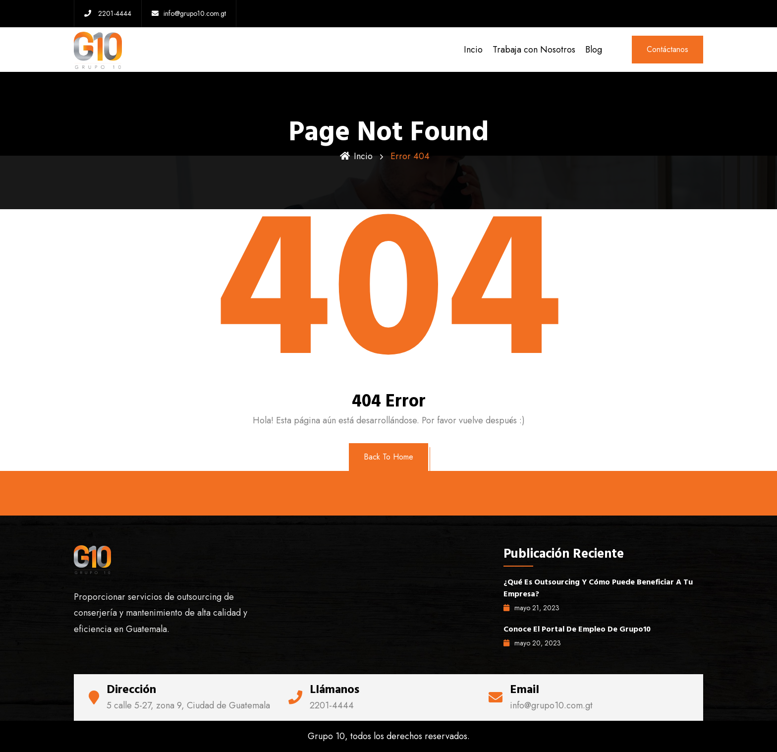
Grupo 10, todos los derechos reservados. (389, 736)
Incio (473, 49)
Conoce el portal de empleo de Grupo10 (577, 629)
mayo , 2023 (531, 608)
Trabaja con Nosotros (534, 49)
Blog (593, 49)
